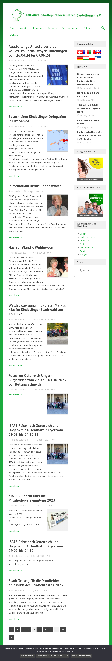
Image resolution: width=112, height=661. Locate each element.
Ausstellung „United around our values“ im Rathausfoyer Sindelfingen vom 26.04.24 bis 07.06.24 (38, 51)
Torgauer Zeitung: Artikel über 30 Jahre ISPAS (88, 108)
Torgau (83, 254)
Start (13, 28)
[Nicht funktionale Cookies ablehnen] (108, 653)
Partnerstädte (70, 28)
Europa (37, 28)
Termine (52, 28)
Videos (14, 35)
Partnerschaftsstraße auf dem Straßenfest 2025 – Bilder (89, 135)
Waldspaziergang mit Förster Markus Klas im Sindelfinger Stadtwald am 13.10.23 (37, 309)
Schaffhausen (86, 247)
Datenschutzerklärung (81, 656)
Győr (82, 244)
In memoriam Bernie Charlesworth (35, 186)
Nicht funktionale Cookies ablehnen (53, 656)
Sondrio (83, 251)
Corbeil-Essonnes (88, 237)
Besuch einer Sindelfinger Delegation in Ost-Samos (37, 118)
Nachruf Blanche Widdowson (31, 247)
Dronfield (84, 240)
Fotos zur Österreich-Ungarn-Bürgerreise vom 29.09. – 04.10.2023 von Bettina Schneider (37, 380)
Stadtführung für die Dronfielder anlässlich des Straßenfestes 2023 (36, 582)
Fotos (86, 28)
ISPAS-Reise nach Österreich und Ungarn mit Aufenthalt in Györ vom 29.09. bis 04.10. (36, 546)
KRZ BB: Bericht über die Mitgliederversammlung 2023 (32, 498)
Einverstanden (27, 656)
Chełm (83, 233)
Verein (23, 28)
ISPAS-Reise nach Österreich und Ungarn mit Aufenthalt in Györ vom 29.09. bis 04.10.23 (36, 430)
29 (63, 629)
